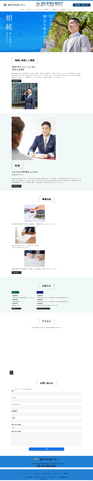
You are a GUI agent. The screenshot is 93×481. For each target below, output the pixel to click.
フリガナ (14, 397)
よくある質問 (29, 477)
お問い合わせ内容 (16, 431)
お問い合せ (53, 477)
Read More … (11, 372)
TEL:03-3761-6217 (46, 466)
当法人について (47, 473)
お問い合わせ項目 (16, 424)
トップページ (28, 473)
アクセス (45, 477)
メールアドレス (16, 404)
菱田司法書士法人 (43, 479)
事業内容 (66, 473)
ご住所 (13, 418)
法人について (58, 473)
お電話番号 (14, 411)
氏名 (13, 391)
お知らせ (37, 477)
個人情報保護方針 (63, 477)
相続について (37, 473)
